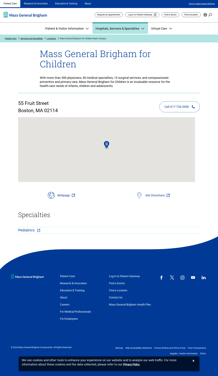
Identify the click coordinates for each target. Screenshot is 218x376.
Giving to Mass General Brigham (202, 4)
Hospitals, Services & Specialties (120, 28)
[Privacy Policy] (131, 364)
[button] (106, 145)
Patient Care (10, 3)
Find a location (191, 14)
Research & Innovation (36, 3)
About (88, 3)
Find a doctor (170, 14)
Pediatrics (26, 230)
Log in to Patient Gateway (140, 14)
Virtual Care (162, 28)
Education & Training (66, 3)
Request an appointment (108, 14)
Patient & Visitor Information (67, 28)
